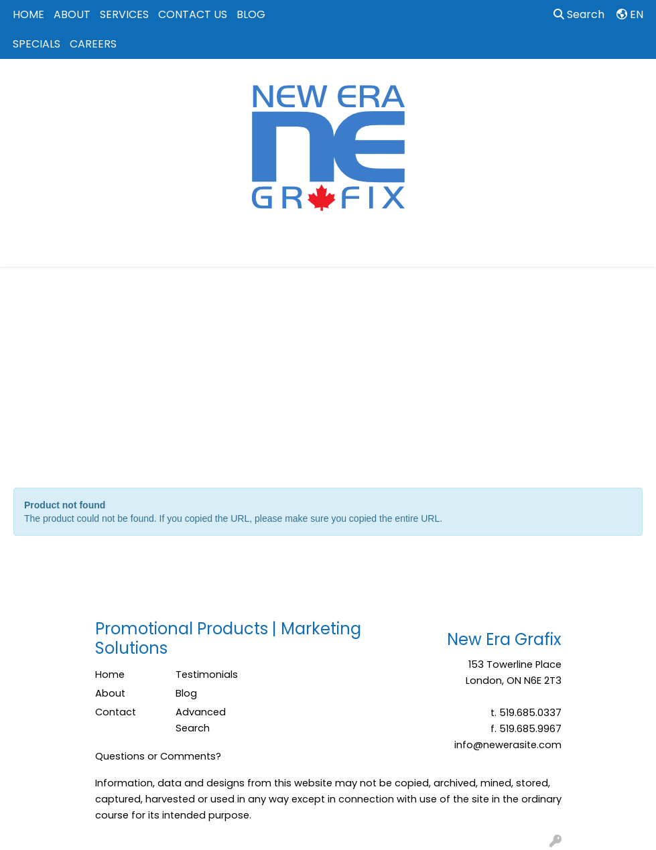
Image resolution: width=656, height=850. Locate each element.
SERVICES (124, 14)
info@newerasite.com (508, 745)
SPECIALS (36, 44)
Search (578, 14)
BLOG (251, 14)
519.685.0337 (530, 712)
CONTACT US (192, 14)
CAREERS (93, 44)
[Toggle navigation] (21, 251)
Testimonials (207, 674)
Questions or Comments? (158, 756)
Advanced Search (201, 720)
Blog (186, 693)
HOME (28, 14)
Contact (115, 712)
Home (110, 674)
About (110, 693)
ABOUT (72, 14)
